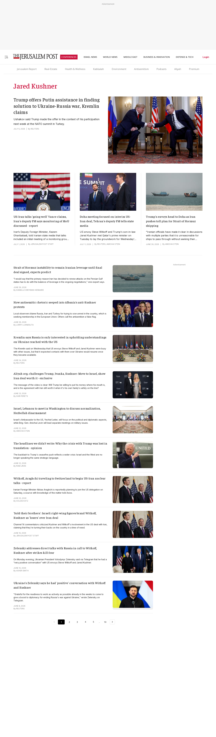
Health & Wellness (75, 69)
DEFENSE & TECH (184, 57)
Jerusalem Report (27, 69)
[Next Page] (112, 621)
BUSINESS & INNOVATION (156, 57)
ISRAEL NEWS (90, 57)
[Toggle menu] (6, 57)
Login (206, 57)
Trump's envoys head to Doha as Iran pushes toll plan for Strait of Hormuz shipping (171, 221)
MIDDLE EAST (130, 57)
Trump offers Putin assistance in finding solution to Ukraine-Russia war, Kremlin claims (57, 105)
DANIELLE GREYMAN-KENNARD (30, 290)
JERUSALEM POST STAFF (42, 244)
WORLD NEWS (110, 57)
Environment (119, 69)
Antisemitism (141, 69)
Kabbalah (98, 69)
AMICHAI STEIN (113, 244)
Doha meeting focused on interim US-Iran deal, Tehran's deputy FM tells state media (107, 221)
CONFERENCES (68, 57)
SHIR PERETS (22, 396)
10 (105, 621)
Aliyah (177, 69)
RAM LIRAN (21, 466)
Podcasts (161, 69)
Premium (194, 69)
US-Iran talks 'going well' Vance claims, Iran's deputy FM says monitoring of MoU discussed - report (41, 221)
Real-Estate (50, 69)
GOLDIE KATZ (22, 501)
